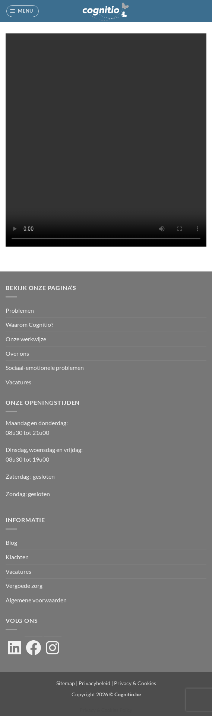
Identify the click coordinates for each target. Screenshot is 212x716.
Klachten (17, 556)
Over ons (17, 353)
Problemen (20, 310)
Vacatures (18, 381)
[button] (22, 11)
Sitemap (65, 683)
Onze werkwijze (26, 338)
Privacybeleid (94, 683)
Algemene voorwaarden (36, 599)
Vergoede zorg (24, 585)
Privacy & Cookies (135, 683)
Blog (11, 542)
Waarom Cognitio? (29, 324)
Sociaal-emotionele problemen (45, 367)
